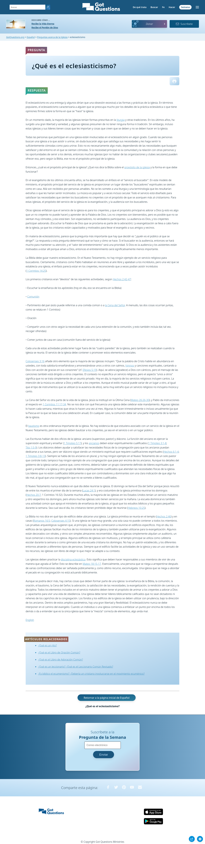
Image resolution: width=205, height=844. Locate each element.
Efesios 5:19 (89, 370)
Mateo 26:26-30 (140, 400)
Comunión (33, 296)
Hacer (172, 7)
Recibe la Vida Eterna (43, 23)
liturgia (121, 120)
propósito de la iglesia (137, 167)
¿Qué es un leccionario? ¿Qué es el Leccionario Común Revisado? (75, 666)
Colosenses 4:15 (60, 520)
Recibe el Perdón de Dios (45, 27)
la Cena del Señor (115, 305)
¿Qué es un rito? (47, 645)
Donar (149, 24)
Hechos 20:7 (33, 495)
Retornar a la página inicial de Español (106, 697)
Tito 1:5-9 (31, 447)
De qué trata (139, 7)
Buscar (154, 7)
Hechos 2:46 (163, 516)
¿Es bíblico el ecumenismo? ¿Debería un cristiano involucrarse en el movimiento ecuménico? (91, 673)
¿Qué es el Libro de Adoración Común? (60, 659)
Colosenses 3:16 (35, 361)
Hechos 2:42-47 (122, 279)
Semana (185, 7)
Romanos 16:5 (41, 520)
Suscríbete (184, 24)
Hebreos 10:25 (136, 508)
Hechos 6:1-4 (171, 451)
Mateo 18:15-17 (92, 564)
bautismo (33, 426)
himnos (129, 365)
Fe (163, 7)
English (30, 620)
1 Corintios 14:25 (36, 271)
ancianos (94, 443)
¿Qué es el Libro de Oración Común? (59, 652)
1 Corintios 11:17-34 (54, 404)
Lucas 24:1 (89, 490)
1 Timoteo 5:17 (72, 443)
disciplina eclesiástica (73, 559)
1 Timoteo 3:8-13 (35, 456)
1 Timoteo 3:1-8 (157, 443)
